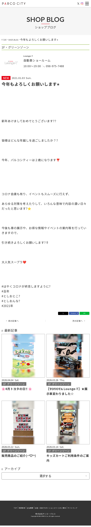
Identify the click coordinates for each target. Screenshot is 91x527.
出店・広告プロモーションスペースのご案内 (50, 509)
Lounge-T (30, 55)
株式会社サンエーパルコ (45, 515)
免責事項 (22, 509)
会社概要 (30, 509)
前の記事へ (17, 321)
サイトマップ (72, 509)
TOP (15, 509)
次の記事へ (74, 321)
